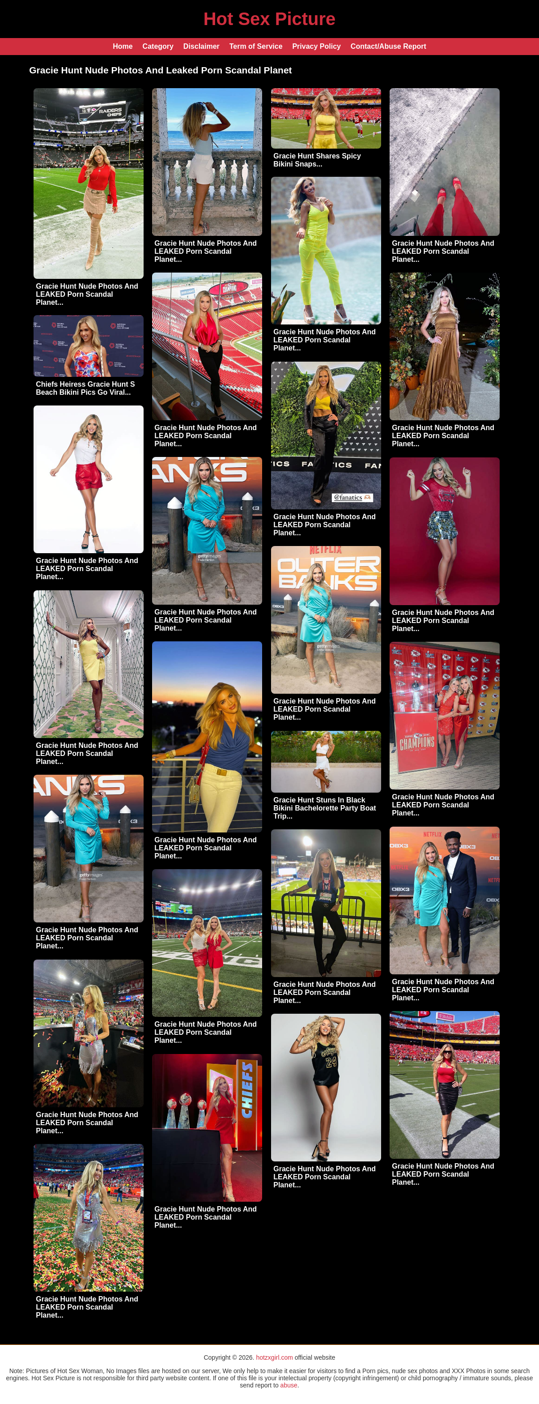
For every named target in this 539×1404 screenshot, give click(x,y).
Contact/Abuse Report (388, 46)
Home (122, 46)
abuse (288, 1385)
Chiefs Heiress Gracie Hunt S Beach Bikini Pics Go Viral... (85, 388)
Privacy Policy (316, 46)
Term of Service (256, 46)
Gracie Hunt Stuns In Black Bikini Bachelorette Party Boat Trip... (324, 808)
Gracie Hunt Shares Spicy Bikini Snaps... (317, 160)
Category (158, 46)
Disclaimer (201, 46)
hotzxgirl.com (274, 1357)
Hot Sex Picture (270, 19)
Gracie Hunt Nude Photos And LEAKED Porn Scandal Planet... (87, 294)
